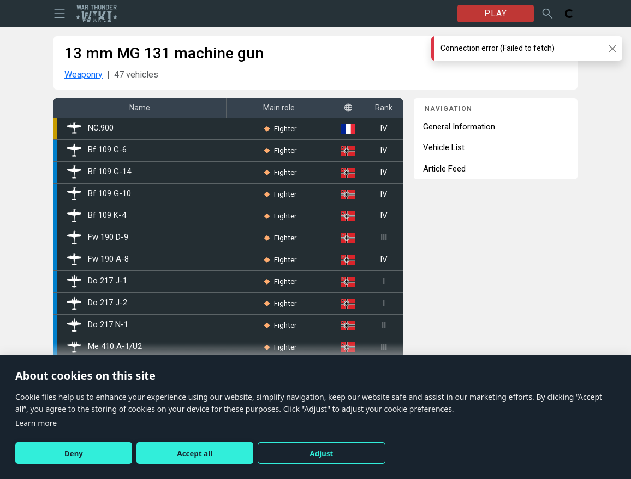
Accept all (195, 453)
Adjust (322, 453)
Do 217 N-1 (97, 325)
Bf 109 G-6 (97, 150)
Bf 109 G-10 (99, 194)
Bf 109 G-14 (99, 172)
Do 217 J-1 (97, 281)
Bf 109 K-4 (96, 216)
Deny (73, 453)
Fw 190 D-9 (97, 237)
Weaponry (83, 74)
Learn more (36, 423)
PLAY (495, 13)
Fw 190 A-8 (98, 259)
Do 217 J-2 (97, 303)
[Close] (612, 48)
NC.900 (90, 128)
